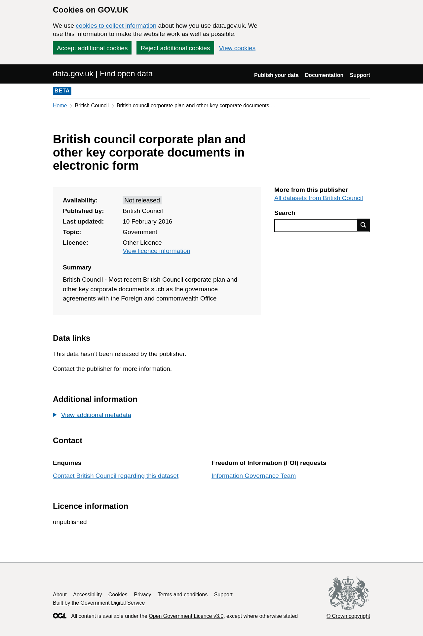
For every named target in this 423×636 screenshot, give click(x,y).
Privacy (142, 594)
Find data (363, 225)
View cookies (237, 48)
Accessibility (87, 594)
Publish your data (276, 75)
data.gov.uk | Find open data (103, 73)
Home (60, 105)
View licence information (156, 250)
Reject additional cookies (175, 48)
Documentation (324, 75)
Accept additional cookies (92, 48)
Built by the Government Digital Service (99, 603)
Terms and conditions (183, 594)
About (60, 594)
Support (360, 75)
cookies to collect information (116, 25)
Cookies (118, 594)
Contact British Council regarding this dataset (115, 475)
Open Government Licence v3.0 (186, 616)
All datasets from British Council (318, 197)
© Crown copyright (348, 616)
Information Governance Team (254, 475)
